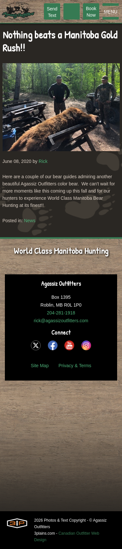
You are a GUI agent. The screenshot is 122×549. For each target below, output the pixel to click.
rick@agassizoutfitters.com (61, 320)
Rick (43, 161)
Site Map (39, 365)
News (29, 220)
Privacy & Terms (75, 365)
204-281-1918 (61, 312)
